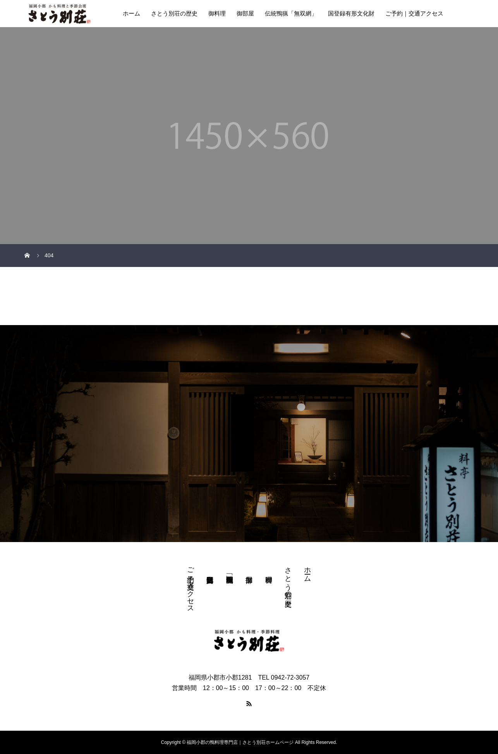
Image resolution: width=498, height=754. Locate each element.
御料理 (217, 13)
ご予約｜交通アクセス (414, 13)
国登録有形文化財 (351, 13)
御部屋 (245, 13)
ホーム (131, 13)
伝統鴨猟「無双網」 (291, 13)
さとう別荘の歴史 (174, 13)
